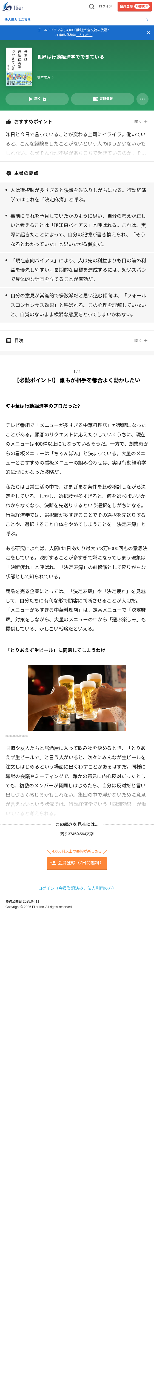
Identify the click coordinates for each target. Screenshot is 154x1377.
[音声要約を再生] (37, 99)
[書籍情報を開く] (102, 99)
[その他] (142, 99)
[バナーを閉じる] (148, 32)
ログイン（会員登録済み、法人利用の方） (77, 888)
